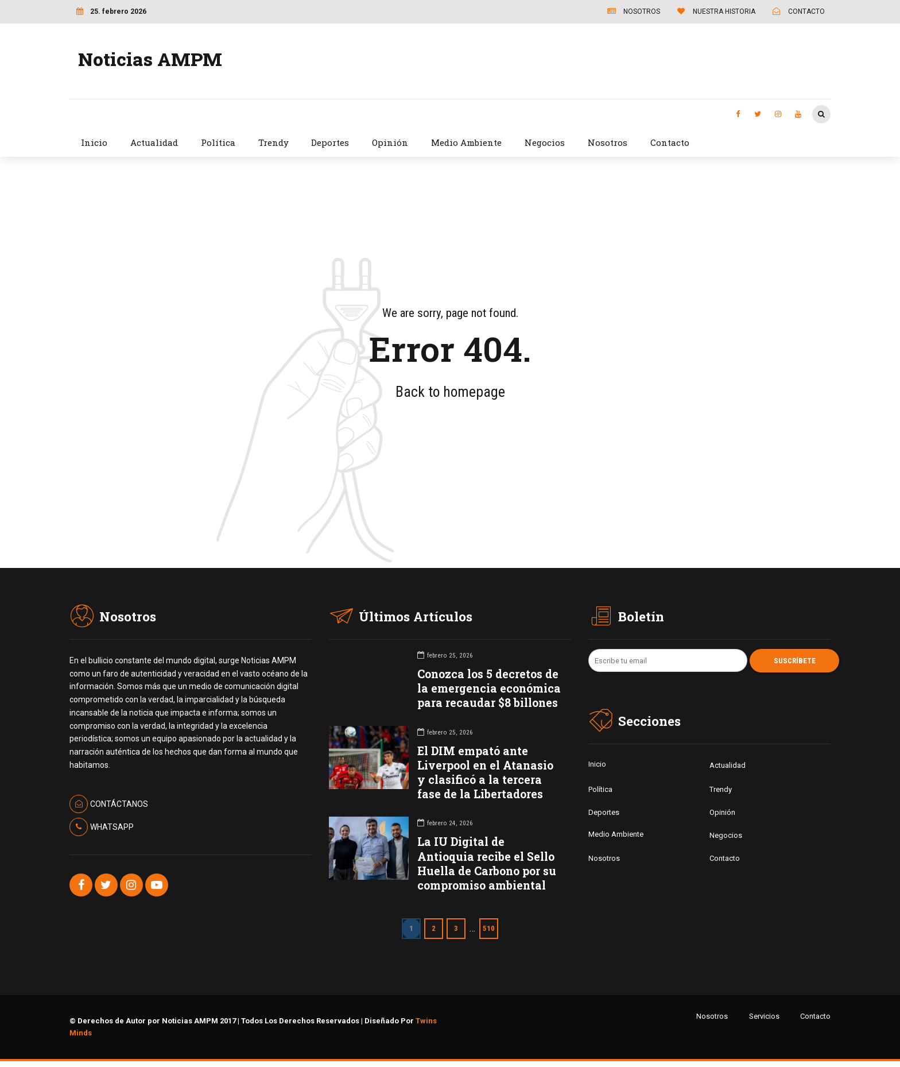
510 (489, 928)
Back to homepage (450, 391)
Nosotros (607, 142)
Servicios (764, 1016)
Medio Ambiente (466, 142)
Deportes (330, 142)
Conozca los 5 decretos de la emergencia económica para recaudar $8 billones (489, 688)
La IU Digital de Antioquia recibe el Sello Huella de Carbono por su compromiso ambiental (486, 863)
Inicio (94, 142)
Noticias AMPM (150, 59)
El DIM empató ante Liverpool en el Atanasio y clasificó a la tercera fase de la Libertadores (485, 773)
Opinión (390, 142)
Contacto (669, 142)
